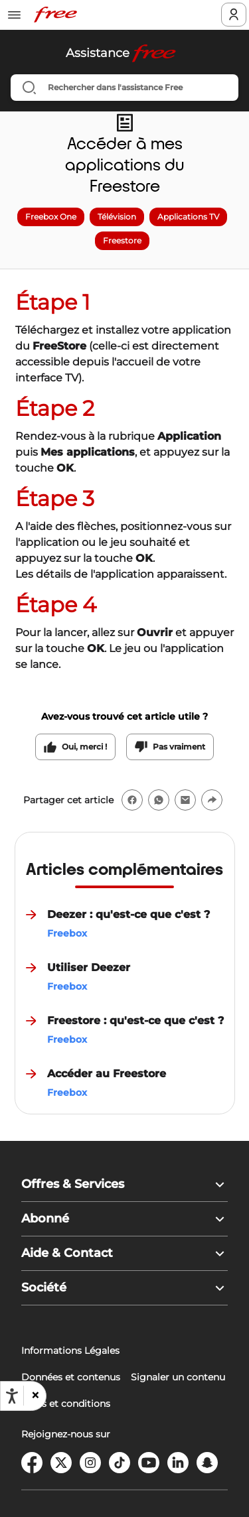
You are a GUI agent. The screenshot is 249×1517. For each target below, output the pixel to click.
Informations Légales (70, 1350)
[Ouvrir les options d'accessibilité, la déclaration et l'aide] (12, 1396)
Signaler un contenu (178, 1377)
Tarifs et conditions (65, 1404)
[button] (34, 1396)
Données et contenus (70, 1377)
